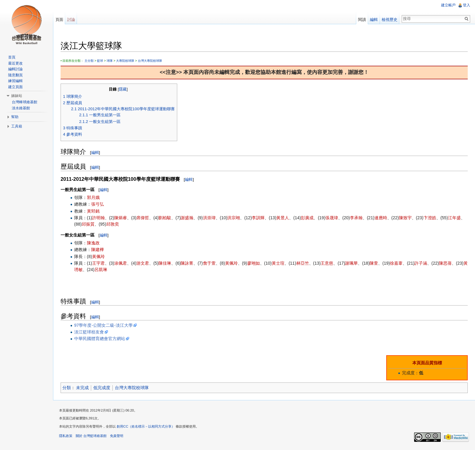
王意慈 (327, 263)
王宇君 (98, 263)
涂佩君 (121, 263)
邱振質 (88, 224)
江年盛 (454, 217)
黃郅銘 (93, 211)
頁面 (59, 19)
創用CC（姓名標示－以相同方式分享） (146, 426)
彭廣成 (307, 217)
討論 (71, 19)
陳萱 (374, 263)
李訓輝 (258, 217)
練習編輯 (15, 81)
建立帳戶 (448, 5)
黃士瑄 (278, 263)
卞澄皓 (430, 217)
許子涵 (421, 263)
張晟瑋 (332, 217)
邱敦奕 (113, 224)
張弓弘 (97, 204)
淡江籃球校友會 (89, 331)
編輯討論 (15, 69)
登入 (466, 5)
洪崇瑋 (209, 217)
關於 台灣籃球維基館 (91, 436)
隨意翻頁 (15, 75)
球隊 (110, 60)
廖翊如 (253, 263)
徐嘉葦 (396, 263)
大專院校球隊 (125, 60)
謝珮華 (351, 263)
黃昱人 (283, 217)
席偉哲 (143, 217)
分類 (67, 387)
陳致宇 (405, 217)
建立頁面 (15, 87)
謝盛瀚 (187, 217)
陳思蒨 (445, 263)
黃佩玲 (98, 256)
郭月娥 (93, 197)
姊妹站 (16, 96)
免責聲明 (117, 436)
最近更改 (15, 63)
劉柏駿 (165, 217)
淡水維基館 (21, 108)
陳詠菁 (187, 263)
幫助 (14, 117)
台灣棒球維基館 (24, 102)
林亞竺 (303, 263)
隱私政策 (66, 436)
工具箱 (16, 126)
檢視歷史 (389, 19)
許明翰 (98, 217)
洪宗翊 (234, 217)
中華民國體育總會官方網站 (100, 338)
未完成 (83, 387)
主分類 (89, 60)
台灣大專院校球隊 (150, 60)
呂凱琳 (105, 269)
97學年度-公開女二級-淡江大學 (104, 325)
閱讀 (362, 19)
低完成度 (102, 387)
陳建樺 (97, 249)
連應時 (381, 217)
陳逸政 (93, 242)
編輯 (95, 152)
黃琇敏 (81, 269)
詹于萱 (209, 263)
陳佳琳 (165, 263)
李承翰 (356, 217)
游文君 (143, 263)
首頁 (11, 57)
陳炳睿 (121, 217)
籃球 (100, 60)
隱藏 (123, 89)
